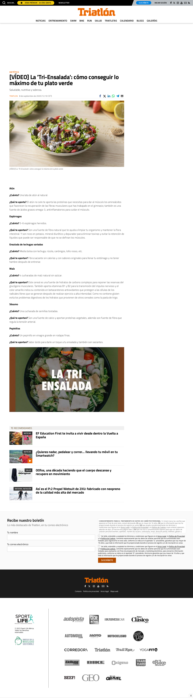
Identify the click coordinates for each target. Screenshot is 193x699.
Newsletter (64, 3)
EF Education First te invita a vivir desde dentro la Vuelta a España (77, 435)
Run (89, 20)
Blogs (140, 20)
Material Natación (23, 488)
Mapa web (114, 591)
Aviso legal (105, 591)
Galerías (152, 20)
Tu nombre (12, 532)
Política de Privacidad (140, 527)
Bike (81, 20)
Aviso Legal (125, 527)
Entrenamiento (58, 20)
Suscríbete (144, 2)
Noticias (41, 20)
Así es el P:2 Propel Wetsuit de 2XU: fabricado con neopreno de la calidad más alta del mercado (78, 490)
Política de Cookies (159, 527)
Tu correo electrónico (17, 544)
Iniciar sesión (161, 2)
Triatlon (13, 96)
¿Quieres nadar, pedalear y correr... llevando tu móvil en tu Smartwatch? (77, 453)
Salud (98, 20)
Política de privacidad (91, 591)
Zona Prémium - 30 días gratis (35, 2)
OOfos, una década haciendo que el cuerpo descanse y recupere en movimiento (73, 472)
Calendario (127, 20)
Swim (73, 20)
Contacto (78, 591)
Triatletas (111, 20)
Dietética (14, 72)
